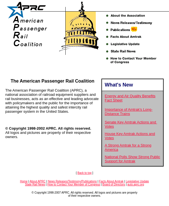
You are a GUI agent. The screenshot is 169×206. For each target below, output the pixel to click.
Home (24, 181)
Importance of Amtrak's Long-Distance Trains (128, 111)
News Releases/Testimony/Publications (72, 181)
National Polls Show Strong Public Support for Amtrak (132, 159)
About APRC (37, 181)
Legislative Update (137, 181)
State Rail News (35, 184)
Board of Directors (114, 184)
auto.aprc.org (135, 184)
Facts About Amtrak (111, 181)
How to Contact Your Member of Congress (73, 184)
